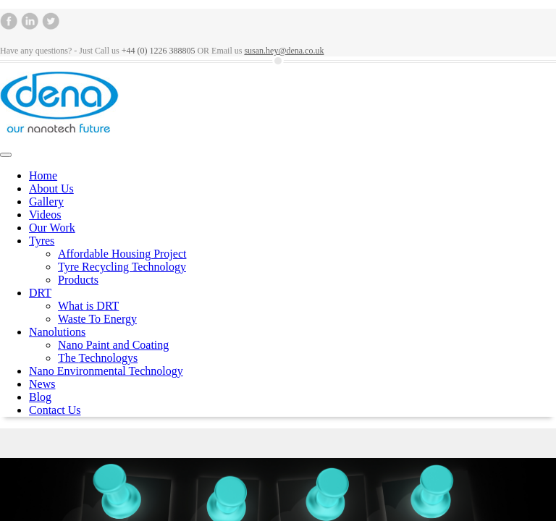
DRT (40, 293)
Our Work (52, 227)
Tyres (41, 240)
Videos (45, 214)
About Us (51, 188)
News (42, 384)
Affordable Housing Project (122, 253)
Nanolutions (57, 332)
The (98, 358)
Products (78, 280)
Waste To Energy (97, 319)
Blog (40, 397)
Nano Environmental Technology (106, 371)
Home (43, 175)
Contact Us (55, 410)
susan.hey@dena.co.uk (284, 51)
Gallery (46, 201)
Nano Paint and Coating (113, 345)
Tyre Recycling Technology (122, 266)
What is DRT (88, 306)
